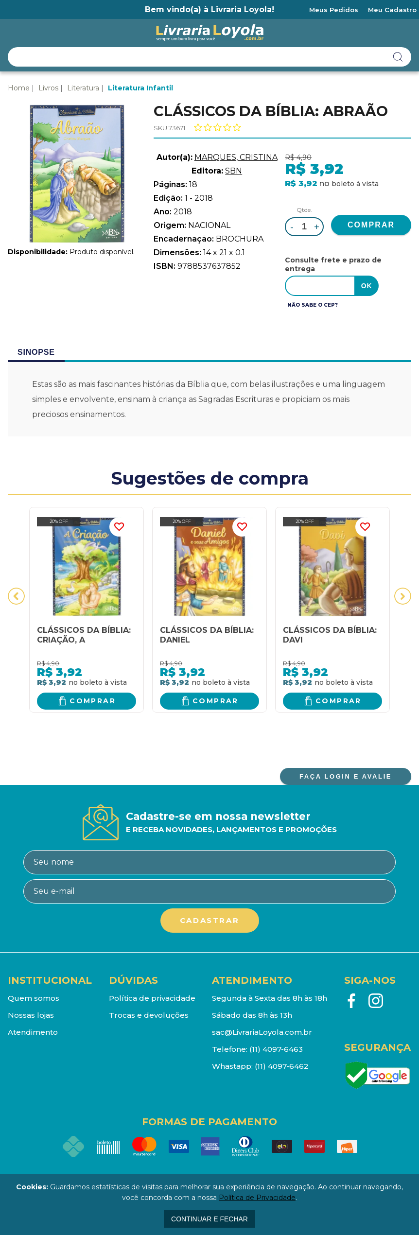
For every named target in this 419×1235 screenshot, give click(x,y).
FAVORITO (119, 527)
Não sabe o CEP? (312, 305)
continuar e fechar (209, 1219)
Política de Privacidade (257, 1197)
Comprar (93, 700)
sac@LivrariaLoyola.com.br (262, 1032)
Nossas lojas (31, 1015)
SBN (233, 170)
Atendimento (33, 1032)
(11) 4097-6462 (282, 1066)
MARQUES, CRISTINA (236, 157)
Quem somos (33, 998)
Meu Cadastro (392, 10)
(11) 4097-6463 (276, 1049)
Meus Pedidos (333, 10)
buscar (398, 57)
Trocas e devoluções (149, 1015)
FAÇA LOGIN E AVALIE (345, 776)
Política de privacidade (152, 998)
